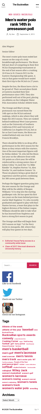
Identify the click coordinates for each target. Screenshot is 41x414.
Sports (16, 14)
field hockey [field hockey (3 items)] (28, 341)
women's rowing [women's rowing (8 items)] (11, 379)
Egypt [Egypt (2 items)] (21, 341)
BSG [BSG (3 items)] (36, 330)
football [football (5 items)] (5, 344)
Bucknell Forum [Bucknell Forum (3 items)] (8, 332)
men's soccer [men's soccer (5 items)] (8, 356)
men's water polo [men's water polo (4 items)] (24, 360)
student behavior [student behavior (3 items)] (19, 367)
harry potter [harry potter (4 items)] (20, 344)
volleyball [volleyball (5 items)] (6, 370)
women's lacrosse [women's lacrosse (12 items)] (14, 376)
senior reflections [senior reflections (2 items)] (30, 364)
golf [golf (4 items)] (12, 344)
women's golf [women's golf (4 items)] (27, 373)
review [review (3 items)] (21, 364)
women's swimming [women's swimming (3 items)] (9, 382)
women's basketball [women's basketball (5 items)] (11, 373)
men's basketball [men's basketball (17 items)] (15, 349)
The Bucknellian (20, 4)
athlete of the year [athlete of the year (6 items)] (11, 329)
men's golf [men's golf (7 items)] (7, 353)
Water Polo (26, 14)
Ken (13, 34)
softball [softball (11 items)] (7, 367)
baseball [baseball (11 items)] (27, 329)
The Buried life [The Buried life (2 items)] (31, 367)
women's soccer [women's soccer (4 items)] (29, 379)
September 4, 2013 (27, 34)
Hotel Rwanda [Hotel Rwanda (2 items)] (30, 344)
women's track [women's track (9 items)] (11, 385)
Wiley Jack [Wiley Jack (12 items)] (19, 370)
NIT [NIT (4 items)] (34, 360)
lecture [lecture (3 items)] (18, 346)
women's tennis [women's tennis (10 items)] (27, 382)
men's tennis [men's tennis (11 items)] (24, 356)
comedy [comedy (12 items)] (7, 338)
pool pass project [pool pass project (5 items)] (10, 364)
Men (10, 14)
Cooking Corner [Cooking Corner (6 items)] (10, 341)
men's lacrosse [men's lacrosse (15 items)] (25, 353)
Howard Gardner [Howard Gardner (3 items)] (8, 346)
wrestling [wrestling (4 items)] (34, 389)
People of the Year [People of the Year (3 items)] (21, 362)
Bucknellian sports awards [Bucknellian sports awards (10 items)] (18, 335)
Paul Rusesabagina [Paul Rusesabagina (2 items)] (7, 362)
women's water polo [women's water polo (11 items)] (15, 388)
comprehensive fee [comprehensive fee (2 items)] (19, 339)
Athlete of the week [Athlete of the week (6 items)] (12, 326)
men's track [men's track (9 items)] (9, 359)
